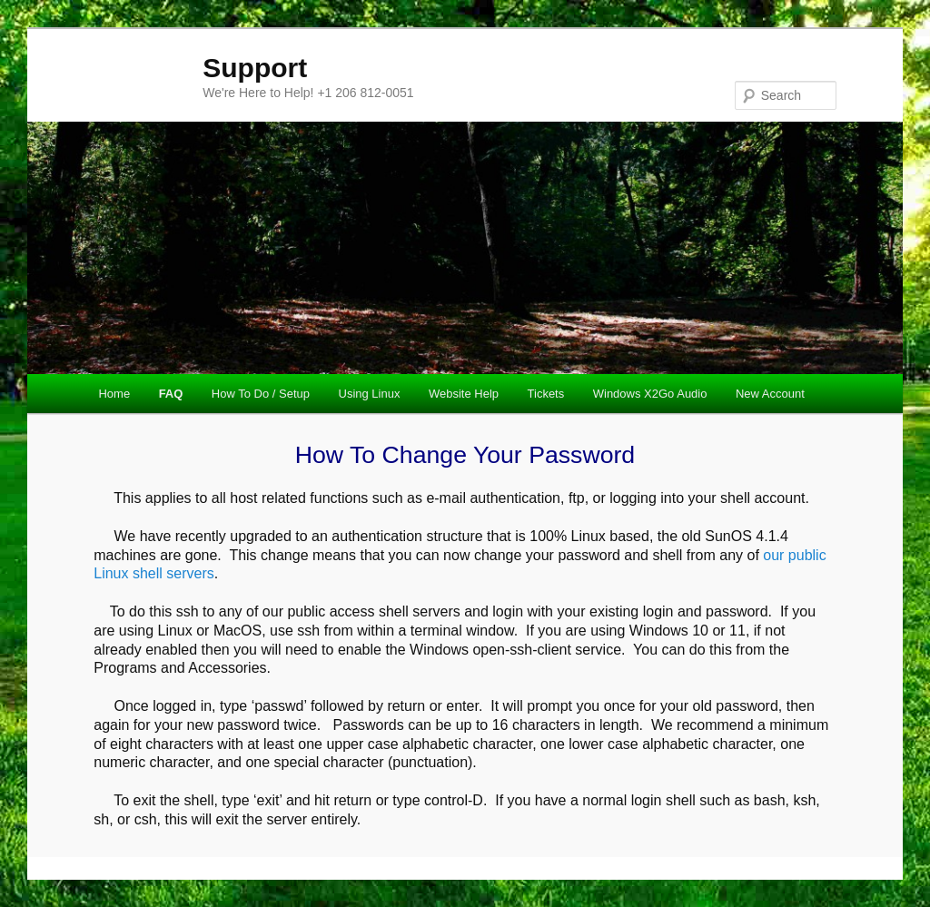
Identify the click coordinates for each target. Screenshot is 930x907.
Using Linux (370, 393)
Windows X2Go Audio (650, 393)
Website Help (464, 393)
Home (114, 393)
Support (255, 68)
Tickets (546, 393)
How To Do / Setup (261, 393)
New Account (770, 393)
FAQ (171, 393)
